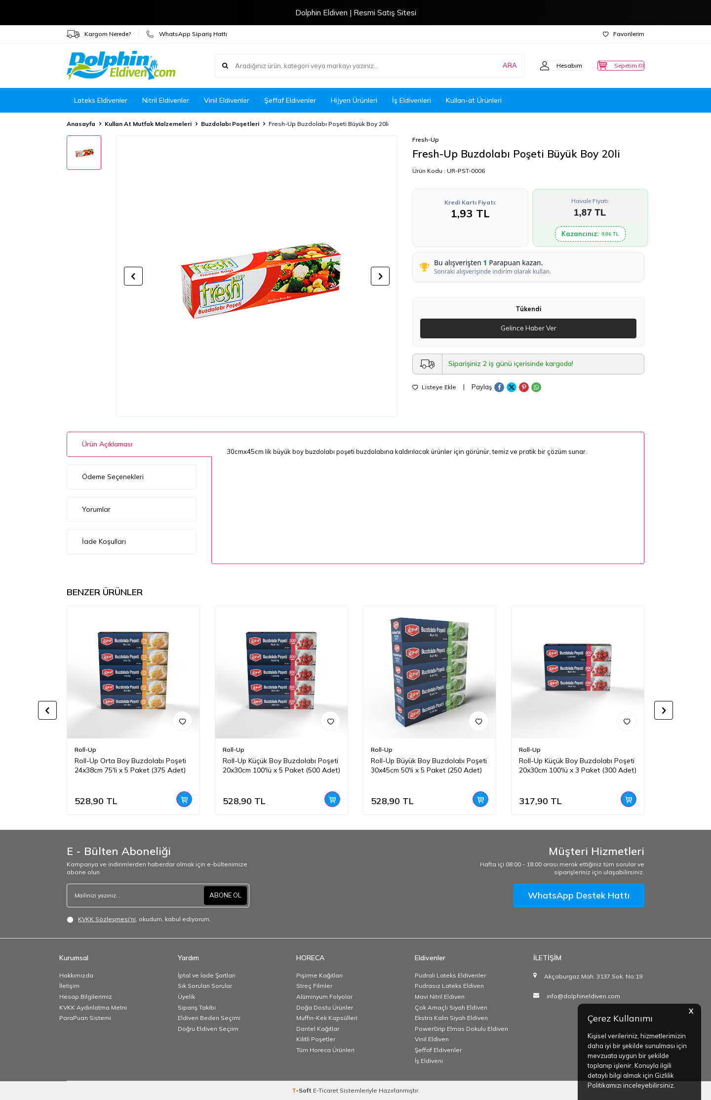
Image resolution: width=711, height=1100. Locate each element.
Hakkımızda (76, 975)
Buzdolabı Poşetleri (230, 123)
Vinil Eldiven (432, 1039)
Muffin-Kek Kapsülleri (326, 1017)
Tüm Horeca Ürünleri (325, 1050)
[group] (257, 276)
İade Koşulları (104, 541)
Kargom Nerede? (99, 34)
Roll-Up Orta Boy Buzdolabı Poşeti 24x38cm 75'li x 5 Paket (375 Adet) (130, 765)
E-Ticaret (325, 1090)
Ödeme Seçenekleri (113, 476)
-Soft (302, 1090)
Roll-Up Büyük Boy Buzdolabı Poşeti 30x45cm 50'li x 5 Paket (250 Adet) (429, 765)
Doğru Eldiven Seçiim (208, 1028)
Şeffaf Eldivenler (290, 100)
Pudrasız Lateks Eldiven (449, 985)
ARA (490, 65)
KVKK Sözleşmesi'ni (107, 919)
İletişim (69, 985)
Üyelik (186, 996)
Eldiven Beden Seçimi (209, 1017)
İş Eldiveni (429, 1060)
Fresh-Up (425, 139)
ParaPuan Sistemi (85, 1017)
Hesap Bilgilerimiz (85, 996)
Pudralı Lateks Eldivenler (450, 975)
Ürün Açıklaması (107, 444)
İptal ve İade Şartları (207, 975)
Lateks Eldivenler (100, 100)
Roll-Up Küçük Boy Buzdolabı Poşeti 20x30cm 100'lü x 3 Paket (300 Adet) (577, 765)
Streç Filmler (314, 985)
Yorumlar (96, 509)
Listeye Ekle (434, 388)
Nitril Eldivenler (165, 100)
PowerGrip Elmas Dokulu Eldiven (461, 1028)
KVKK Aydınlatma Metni (93, 1007)
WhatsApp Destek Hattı (579, 895)
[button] (133, 276)
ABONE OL (224, 895)
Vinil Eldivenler (226, 100)
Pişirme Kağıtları (319, 975)
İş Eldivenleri (411, 100)
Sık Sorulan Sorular (205, 985)
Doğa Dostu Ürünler (324, 1007)
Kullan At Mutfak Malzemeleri (148, 123)
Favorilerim (623, 34)
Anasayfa (81, 123)
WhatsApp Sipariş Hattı (186, 34)
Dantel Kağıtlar (317, 1028)
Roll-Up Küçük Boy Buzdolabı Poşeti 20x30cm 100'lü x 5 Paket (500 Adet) (281, 765)
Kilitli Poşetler (315, 1039)
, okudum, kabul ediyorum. (139, 919)
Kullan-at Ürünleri (474, 100)
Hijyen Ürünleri (354, 100)
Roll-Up (85, 749)
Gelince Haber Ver (528, 328)
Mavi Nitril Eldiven (440, 996)
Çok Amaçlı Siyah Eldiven (451, 1007)
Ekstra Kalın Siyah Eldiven (451, 1017)
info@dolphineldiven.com (583, 996)
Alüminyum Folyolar (324, 996)
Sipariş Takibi (197, 1007)
